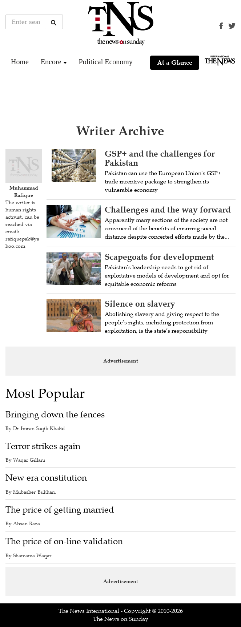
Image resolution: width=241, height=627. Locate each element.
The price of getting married (59, 510)
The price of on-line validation (64, 541)
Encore (51, 62)
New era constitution (46, 478)
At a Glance (174, 62)
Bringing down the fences (55, 414)
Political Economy (106, 62)
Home (20, 62)
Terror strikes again (42, 446)
